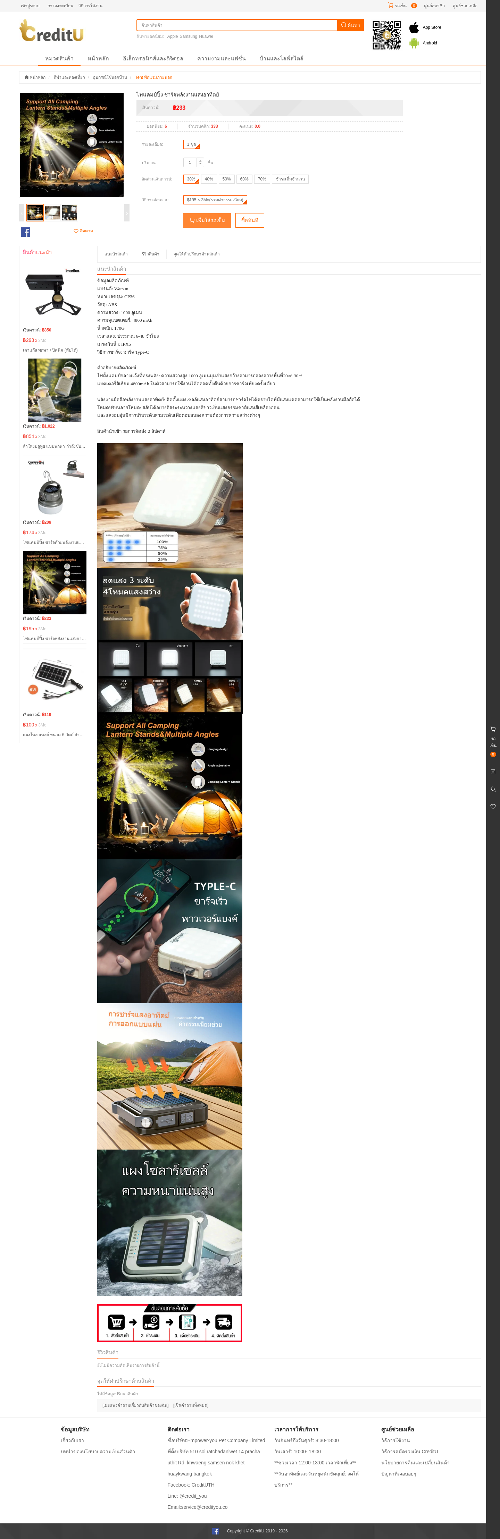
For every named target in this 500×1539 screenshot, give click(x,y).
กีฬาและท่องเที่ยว (69, 77)
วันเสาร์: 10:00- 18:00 (297, 1451)
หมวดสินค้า (59, 58)
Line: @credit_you (187, 1496)
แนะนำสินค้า (116, 254)
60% (244, 179)
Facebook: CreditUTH (191, 1485)
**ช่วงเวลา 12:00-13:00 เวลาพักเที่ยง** (315, 1462)
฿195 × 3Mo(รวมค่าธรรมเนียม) (215, 199)
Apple (172, 36)
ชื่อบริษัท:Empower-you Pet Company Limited (216, 1440)
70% (262, 179)
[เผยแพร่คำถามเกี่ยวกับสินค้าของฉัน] (135, 1405)
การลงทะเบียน (60, 5)
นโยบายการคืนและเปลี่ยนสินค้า (415, 1462)
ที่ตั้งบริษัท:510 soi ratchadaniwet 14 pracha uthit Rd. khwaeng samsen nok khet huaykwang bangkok (214, 1463)
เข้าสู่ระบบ (30, 5)
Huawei (206, 36)
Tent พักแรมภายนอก (153, 77)
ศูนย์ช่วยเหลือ (465, 5)
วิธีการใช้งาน (90, 5)
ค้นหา (350, 25)
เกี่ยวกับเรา (72, 1440)
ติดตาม (83, 230)
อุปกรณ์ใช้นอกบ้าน (110, 77)
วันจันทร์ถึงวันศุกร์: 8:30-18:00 (306, 1440)
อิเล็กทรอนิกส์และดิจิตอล (153, 58)
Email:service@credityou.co (198, 1507)
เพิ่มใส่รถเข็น (207, 220)
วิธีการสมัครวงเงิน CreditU (409, 1451)
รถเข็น (401, 5)
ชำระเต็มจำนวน (290, 179)
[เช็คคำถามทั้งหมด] (191, 1405)
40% (209, 179)
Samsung (189, 36)
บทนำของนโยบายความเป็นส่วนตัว (98, 1451)
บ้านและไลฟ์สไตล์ (281, 58)
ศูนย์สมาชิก (434, 5)
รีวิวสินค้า (150, 254)
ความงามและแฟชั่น (221, 58)
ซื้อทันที (249, 220)
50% (227, 179)
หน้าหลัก (98, 58)
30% (191, 179)
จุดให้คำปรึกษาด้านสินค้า (197, 254)
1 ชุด (191, 144)
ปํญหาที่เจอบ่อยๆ (398, 1474)
